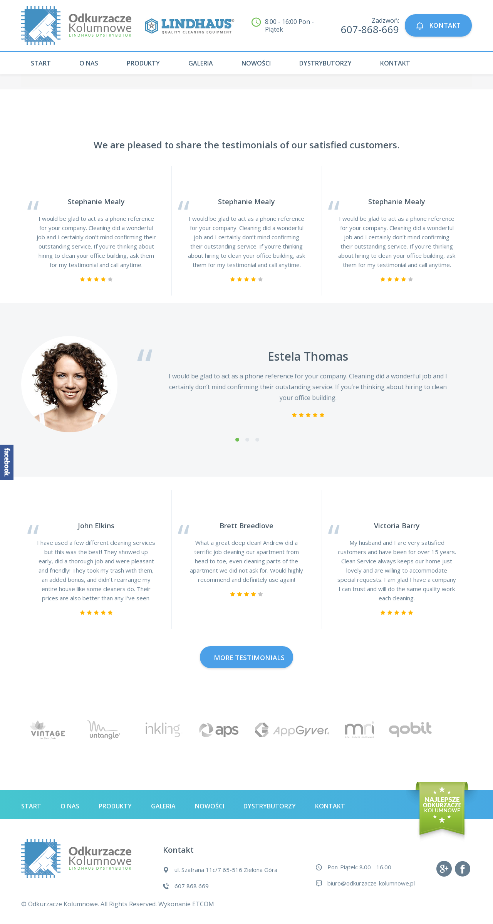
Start (41, 63)
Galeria (200, 63)
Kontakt (395, 63)
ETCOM (203, 904)
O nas (88, 63)
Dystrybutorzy (325, 63)
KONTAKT (438, 25)
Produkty (143, 63)
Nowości (256, 63)
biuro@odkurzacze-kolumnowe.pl (371, 883)
